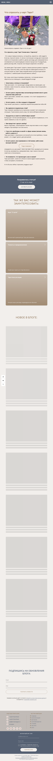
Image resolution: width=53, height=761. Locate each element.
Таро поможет (26, 146)
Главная (33, 716)
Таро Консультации (15, 277)
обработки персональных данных (29, 745)
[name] (28, 741)
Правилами (29, 744)
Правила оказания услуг (26, 756)
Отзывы (33, 723)
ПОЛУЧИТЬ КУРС (28, 749)
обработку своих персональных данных (36, 698)
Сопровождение (36, 721)
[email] (28, 736)
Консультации (35, 717)
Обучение (34, 719)
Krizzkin (11, 724)
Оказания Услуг (35, 746)
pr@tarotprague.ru (14, 721)
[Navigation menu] (51, 2)
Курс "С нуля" (13, 212)
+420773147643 (14, 717)
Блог (32, 727)
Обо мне (33, 725)
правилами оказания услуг (30, 699)
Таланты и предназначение (17, 245)
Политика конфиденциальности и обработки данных (26, 758)
